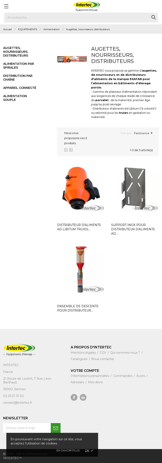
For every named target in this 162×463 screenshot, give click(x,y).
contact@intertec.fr (17, 403)
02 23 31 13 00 (13, 396)
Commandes (123, 376)
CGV (103, 353)
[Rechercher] (81, 17)
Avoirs (141, 376)
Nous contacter (102, 359)
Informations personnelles (90, 376)
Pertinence (143, 133)
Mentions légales (84, 353)
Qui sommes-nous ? (125, 353)
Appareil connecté (19, 88)
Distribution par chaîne (17, 77)
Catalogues (79, 359)
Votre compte (85, 371)
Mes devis (95, 382)
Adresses (78, 382)
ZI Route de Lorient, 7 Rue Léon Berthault (27, 380)
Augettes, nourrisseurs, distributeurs (15, 51)
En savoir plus (68, 450)
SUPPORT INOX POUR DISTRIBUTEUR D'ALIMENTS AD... (133, 229)
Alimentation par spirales (18, 65)
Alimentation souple (15, 98)
